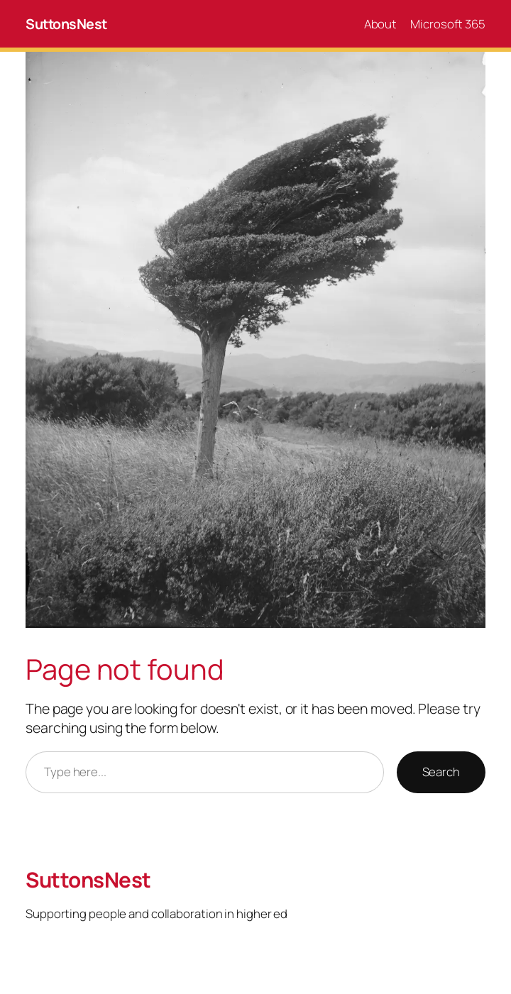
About (380, 24)
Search (441, 771)
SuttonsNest (66, 23)
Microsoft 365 (447, 24)
